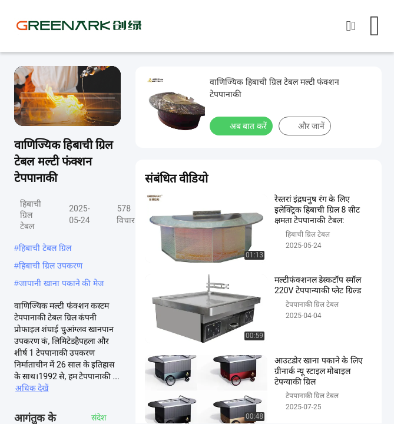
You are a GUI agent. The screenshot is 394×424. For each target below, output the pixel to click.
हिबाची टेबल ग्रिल (45, 248)
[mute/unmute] (53, 112)
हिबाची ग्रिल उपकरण (50, 265)
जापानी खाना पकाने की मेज (61, 283)
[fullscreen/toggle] (105, 112)
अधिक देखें (31, 388)
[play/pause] (29, 112)
